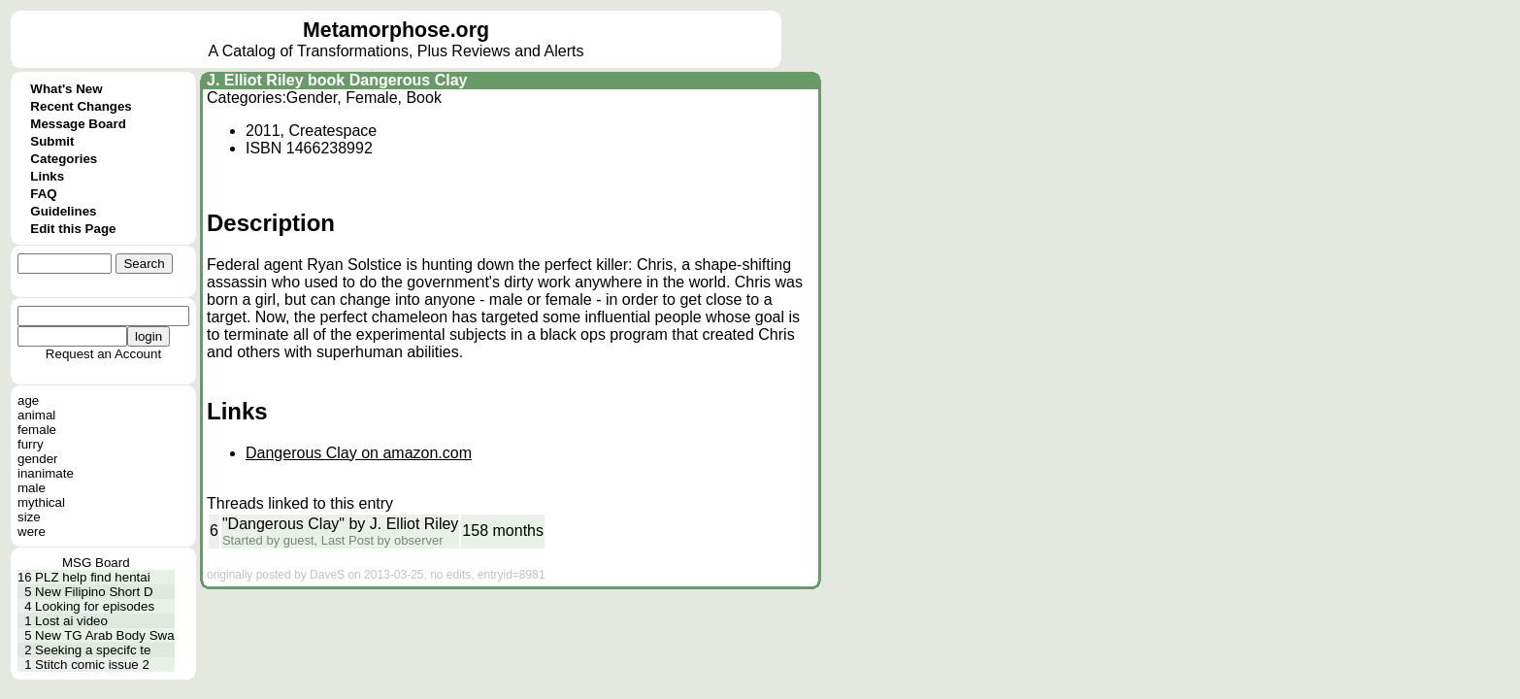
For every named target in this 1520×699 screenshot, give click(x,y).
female (36, 429)
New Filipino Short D (93, 591)
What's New (66, 89)
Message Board (78, 123)
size (29, 517)
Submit (52, 141)
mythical (41, 502)
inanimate (45, 473)
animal (36, 415)
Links (47, 176)
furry (30, 444)
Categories (63, 158)
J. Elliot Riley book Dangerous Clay (337, 80)
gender (37, 458)
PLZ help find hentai (92, 577)
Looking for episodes (94, 606)
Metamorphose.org (396, 30)
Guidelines (63, 211)
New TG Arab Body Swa (104, 635)
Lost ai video (71, 621)
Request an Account (103, 354)
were (31, 531)
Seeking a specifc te (92, 650)
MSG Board (96, 562)
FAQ (43, 193)
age (28, 400)
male (31, 488)
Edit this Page (73, 228)
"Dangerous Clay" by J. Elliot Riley (340, 524)
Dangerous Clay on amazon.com (359, 453)
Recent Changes (80, 106)
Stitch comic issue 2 (92, 664)
